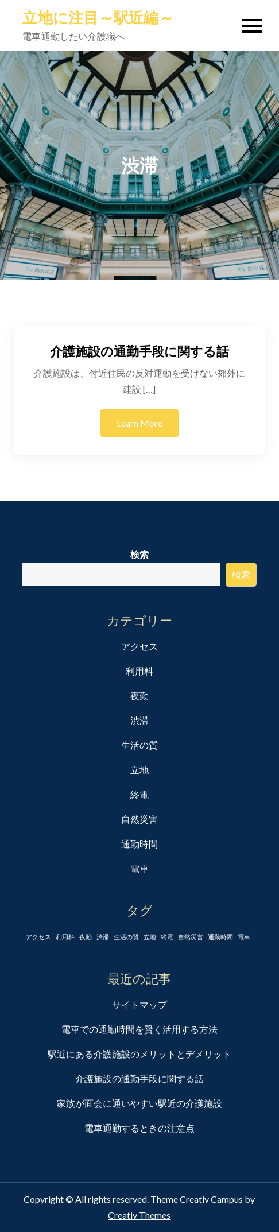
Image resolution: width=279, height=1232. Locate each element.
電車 (139, 868)
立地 (139, 769)
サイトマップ (139, 1004)
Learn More (139, 422)
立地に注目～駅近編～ (98, 17)
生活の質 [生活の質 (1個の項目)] (126, 936)
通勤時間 (139, 843)
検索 (139, 554)
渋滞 (139, 720)
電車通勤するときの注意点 (139, 1127)
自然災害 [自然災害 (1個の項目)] (190, 936)
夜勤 (139, 695)
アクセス (139, 646)
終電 (139, 794)
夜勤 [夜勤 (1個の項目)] (85, 936)
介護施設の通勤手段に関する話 (139, 351)
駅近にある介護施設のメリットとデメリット (139, 1053)
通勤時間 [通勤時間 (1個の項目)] (220, 936)
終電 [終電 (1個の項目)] (167, 936)
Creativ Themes (139, 1215)
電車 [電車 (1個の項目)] (244, 936)
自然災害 (139, 818)
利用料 (139, 670)
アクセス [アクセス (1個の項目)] (38, 936)
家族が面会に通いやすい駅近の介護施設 (139, 1103)
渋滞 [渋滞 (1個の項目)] (102, 936)
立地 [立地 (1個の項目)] (150, 936)
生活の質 (139, 744)
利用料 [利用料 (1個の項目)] (65, 936)
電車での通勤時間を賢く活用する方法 (139, 1029)
